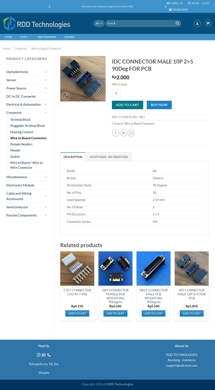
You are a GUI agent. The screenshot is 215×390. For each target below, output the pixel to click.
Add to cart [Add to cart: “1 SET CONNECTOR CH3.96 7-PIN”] (77, 313)
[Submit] (177, 23)
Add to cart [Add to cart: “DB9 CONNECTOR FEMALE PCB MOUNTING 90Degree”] (115, 313)
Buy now (159, 105)
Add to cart (127, 105)
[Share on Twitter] (123, 133)
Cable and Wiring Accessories (18, 196)
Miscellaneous (16, 177)
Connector (20, 48)
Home (8, 37)
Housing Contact (21, 132)
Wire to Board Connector (46, 48)
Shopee (43, 373)
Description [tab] (73, 157)
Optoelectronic (17, 72)
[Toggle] (45, 71)
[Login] (197, 23)
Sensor (11, 80)
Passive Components (21, 215)
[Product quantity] (116, 93)
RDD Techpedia (47, 37)
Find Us (43, 346)
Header (15, 150)
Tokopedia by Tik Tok (44, 364)
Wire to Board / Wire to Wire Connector (26, 165)
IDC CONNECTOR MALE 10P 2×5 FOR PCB (192, 294)
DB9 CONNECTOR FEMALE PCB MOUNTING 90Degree (115, 296)
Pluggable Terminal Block (27, 125)
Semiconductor (17, 207)
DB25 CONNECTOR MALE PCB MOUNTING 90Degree (153, 296)
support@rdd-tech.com (181, 365)
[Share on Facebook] (115, 133)
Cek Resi (69, 37)
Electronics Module (20, 185)
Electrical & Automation (23, 104)
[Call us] (49, 355)
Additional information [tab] (109, 157)
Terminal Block (20, 119)
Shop (24, 37)
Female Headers (21, 144)
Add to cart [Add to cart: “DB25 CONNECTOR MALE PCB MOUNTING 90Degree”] (153, 313)
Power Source (16, 88)
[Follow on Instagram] (38, 355)
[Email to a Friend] (130, 133)
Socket (15, 156)
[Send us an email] (43, 355)
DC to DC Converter (21, 96)
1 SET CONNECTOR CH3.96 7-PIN (77, 292)
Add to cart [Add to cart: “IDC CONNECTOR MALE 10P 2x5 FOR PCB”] (192, 313)
